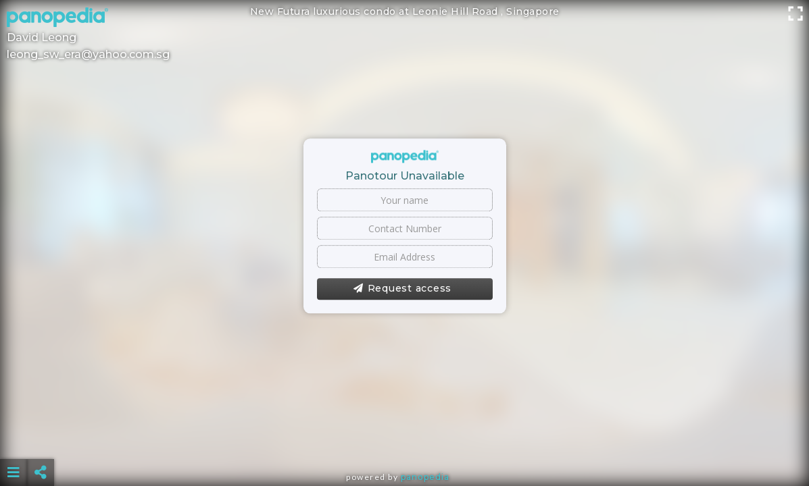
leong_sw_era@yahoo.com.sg (88, 54)
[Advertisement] (405, 438)
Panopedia (425, 477)
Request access (402, 289)
